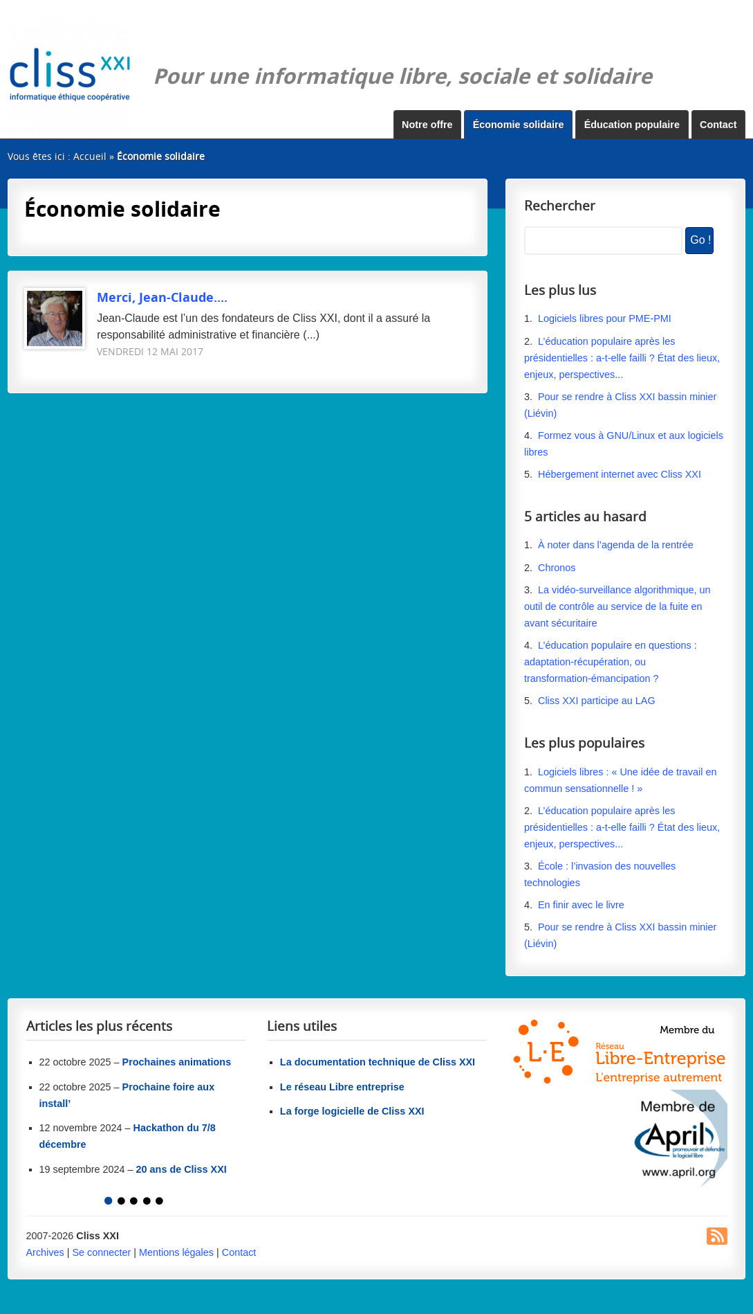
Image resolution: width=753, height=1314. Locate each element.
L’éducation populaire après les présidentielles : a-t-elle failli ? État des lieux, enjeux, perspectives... (622, 358)
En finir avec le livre (581, 904)
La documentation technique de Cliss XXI (377, 1062)
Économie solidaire (518, 124)
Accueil (89, 156)
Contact (718, 124)
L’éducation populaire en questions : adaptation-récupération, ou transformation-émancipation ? (610, 662)
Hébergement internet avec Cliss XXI (619, 474)
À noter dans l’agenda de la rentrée (616, 544)
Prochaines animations (177, 1062)
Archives (45, 1252)
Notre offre (427, 124)
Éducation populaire (632, 124)
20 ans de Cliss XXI (181, 1169)
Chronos (556, 567)
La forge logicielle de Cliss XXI (352, 1111)
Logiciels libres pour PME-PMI (604, 318)
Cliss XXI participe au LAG (597, 700)
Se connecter (101, 1252)
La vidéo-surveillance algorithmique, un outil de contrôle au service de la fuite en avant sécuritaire (617, 606)
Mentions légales (176, 1252)
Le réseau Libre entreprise (342, 1086)
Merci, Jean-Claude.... (125, 297)
